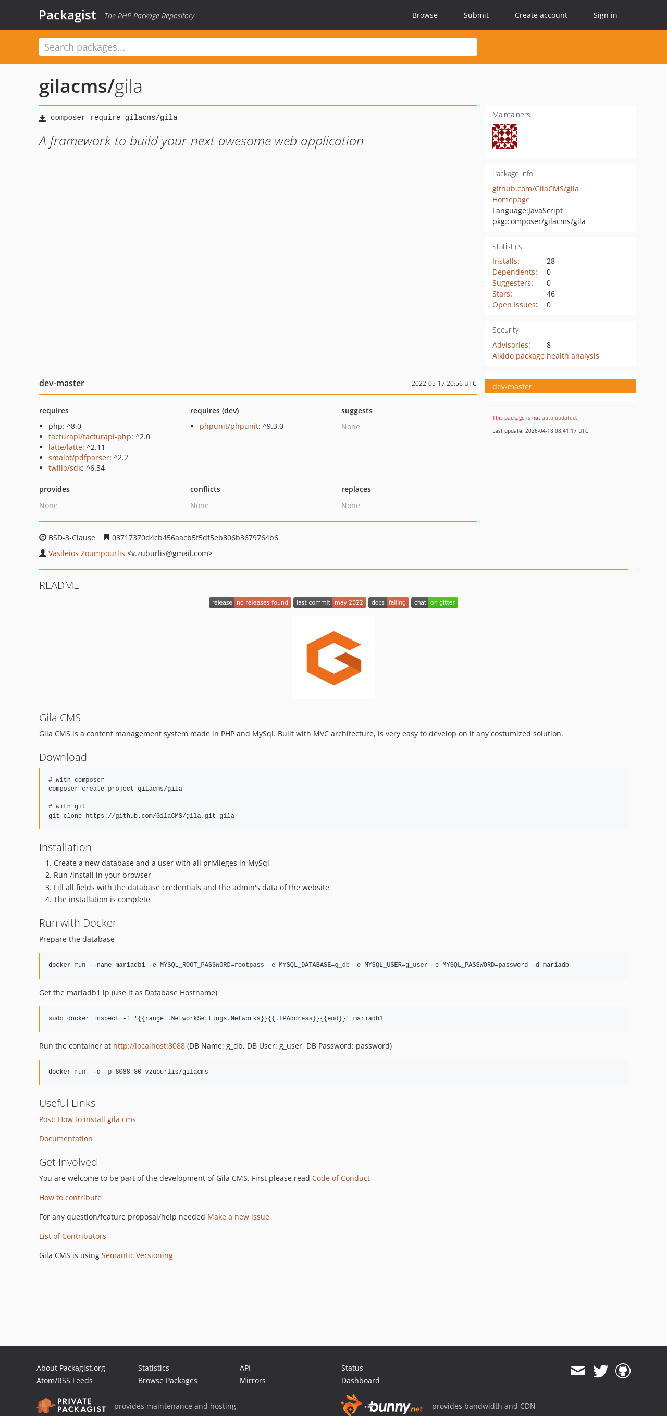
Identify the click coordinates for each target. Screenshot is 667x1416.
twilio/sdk (65, 468)
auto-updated (559, 417)
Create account (541, 15)
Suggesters (511, 283)
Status (352, 1368)
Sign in (605, 15)
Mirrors (253, 1380)
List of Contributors (72, 1236)
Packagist (67, 14)
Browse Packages (167, 1380)
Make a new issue (238, 1217)
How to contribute (70, 1197)
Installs (504, 261)
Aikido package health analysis (545, 356)
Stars (501, 294)
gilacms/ (77, 85)
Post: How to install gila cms (87, 1119)
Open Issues (514, 305)
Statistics (153, 1368)
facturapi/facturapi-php (89, 436)
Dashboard (360, 1380)
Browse (425, 15)
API (245, 1368)
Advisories (510, 345)
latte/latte (65, 447)
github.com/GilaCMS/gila (535, 188)
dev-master (512, 386)
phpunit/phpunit (229, 426)
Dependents (513, 272)
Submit (476, 15)
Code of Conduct (341, 1178)
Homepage (511, 199)
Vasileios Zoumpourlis (86, 553)
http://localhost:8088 (149, 1046)
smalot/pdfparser (78, 457)
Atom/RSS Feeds (64, 1380)
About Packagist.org (70, 1368)
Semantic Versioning (137, 1255)
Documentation (66, 1138)
